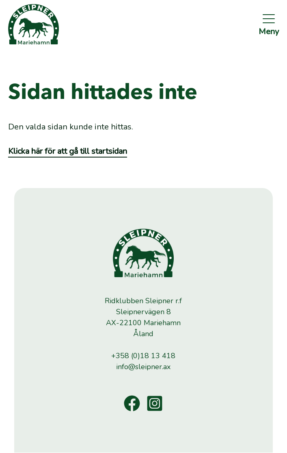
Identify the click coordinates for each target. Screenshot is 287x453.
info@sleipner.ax (143, 367)
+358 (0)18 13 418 (143, 356)
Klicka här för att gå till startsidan (67, 151)
